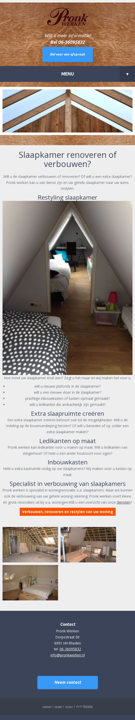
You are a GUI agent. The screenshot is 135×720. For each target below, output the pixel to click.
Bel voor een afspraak (67, 54)
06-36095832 (70, 649)
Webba (88, 706)
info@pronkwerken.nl (67, 655)
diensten (123, 502)
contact (58, 706)
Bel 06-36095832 (67, 42)
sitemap (46, 706)
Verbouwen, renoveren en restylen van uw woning (67, 511)
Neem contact (67, 682)
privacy (69, 706)
